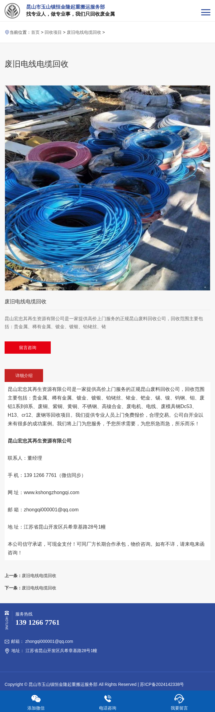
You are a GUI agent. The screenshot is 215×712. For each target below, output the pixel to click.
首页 (35, 32)
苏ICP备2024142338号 (162, 684)
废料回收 (160, 389)
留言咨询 (27, 347)
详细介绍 (24, 375)
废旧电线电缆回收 (84, 32)
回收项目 (53, 32)
